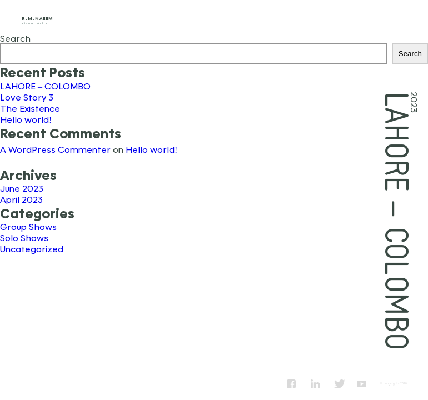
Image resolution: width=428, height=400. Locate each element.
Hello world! (26, 119)
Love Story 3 (26, 97)
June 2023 (21, 188)
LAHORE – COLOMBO (45, 86)
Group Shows (28, 226)
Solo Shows (24, 237)
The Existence (30, 108)
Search (15, 38)
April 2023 (21, 199)
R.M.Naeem (37, 18)
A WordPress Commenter (55, 149)
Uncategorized (31, 248)
